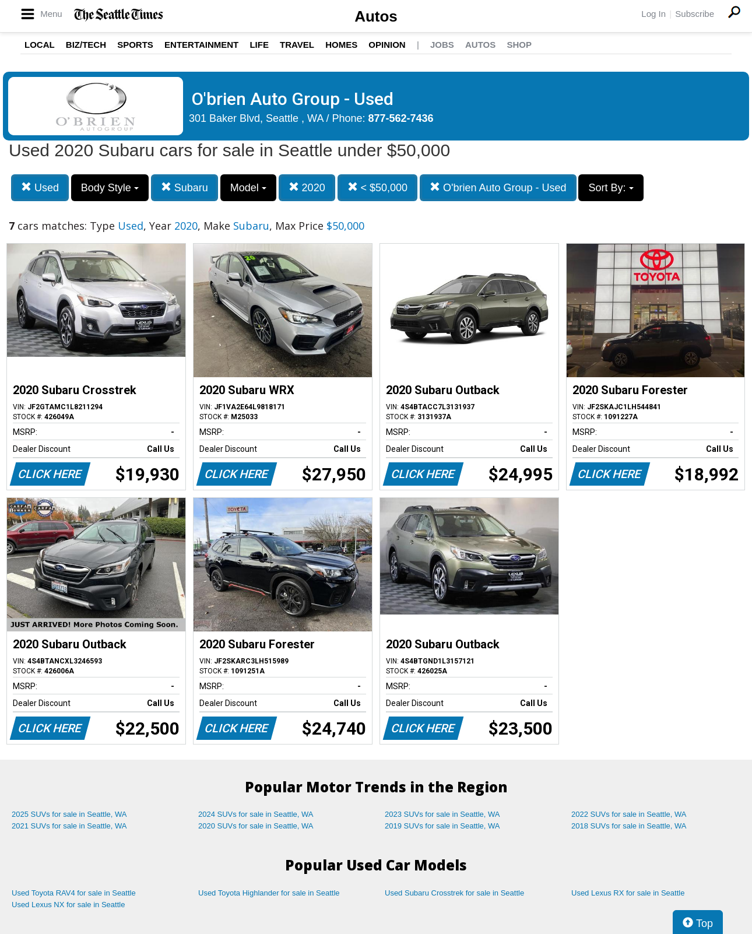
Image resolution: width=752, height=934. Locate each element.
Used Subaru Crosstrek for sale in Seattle (454, 893)
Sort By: (610, 188)
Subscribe (694, 14)
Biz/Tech (86, 45)
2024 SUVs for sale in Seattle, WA (256, 814)
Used (40, 187)
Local (39, 45)
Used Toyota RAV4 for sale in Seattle (74, 893)
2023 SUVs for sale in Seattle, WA (442, 814)
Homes (341, 45)
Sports (135, 45)
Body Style (110, 188)
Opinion (386, 45)
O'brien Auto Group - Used (498, 187)
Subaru (184, 187)
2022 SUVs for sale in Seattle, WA (629, 814)
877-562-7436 (401, 118)
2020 (307, 187)
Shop (519, 45)
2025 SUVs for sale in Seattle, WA (69, 814)
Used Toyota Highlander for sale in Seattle (269, 893)
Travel (297, 45)
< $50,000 (377, 187)
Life (259, 45)
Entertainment (201, 45)
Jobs (442, 45)
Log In (653, 14)
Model (248, 188)
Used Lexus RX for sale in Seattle (627, 893)
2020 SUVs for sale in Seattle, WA (256, 825)
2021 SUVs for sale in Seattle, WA (69, 825)
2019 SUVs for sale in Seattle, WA (442, 825)
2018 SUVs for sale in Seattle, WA (629, 825)
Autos (376, 16)
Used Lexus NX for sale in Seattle (68, 904)
